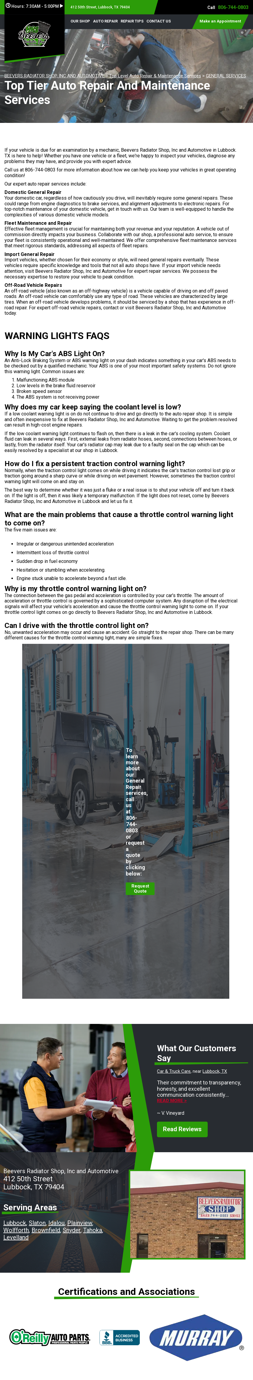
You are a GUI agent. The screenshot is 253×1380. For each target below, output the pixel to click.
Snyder (71, 1230)
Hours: (34, 6)
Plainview (79, 1223)
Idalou (56, 1223)
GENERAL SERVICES (226, 76)
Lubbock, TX (215, 1071)
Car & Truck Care (174, 1071)
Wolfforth (16, 1230)
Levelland (16, 1237)
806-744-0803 (233, 7)
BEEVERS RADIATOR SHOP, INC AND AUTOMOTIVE (54, 76)
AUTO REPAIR (105, 21)
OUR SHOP (80, 21)
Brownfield (46, 1230)
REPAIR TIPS (132, 21)
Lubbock (14, 1223)
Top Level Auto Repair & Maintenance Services (155, 76)
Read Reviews (182, 1129)
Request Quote (140, 888)
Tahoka (92, 1230)
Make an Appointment (220, 21)
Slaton (37, 1223)
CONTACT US (158, 21)
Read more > (172, 1100)
